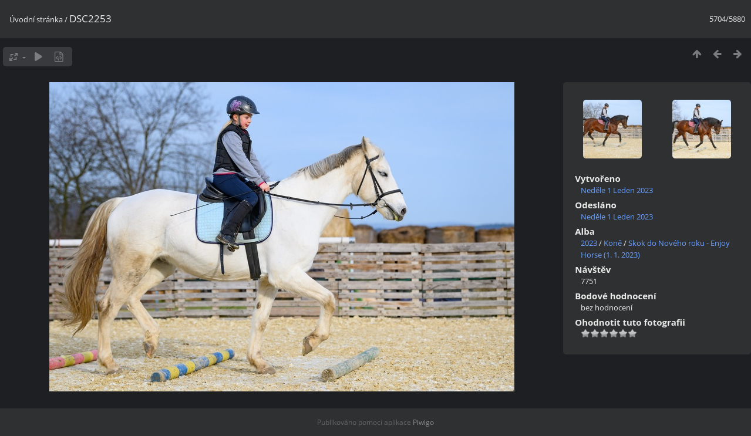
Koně (613, 243)
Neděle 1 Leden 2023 (617, 190)
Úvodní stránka (36, 19)
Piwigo (423, 422)
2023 (589, 243)
